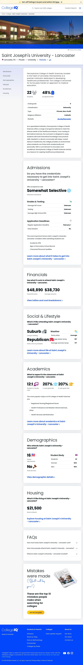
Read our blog (32, 637)
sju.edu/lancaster (64, 119)
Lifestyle (6, 84)
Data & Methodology (34, 640)
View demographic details (41, 477)
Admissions (7, 71)
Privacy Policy (36, 660)
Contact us (69, 640)
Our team (68, 637)
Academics (7, 89)
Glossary (30, 634)
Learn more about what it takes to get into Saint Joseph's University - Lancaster (48, 257)
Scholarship (31, 643)
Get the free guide (36, 612)
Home (3, 14)
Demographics (8, 80)
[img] (10, 9)
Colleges (8, 14)
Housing (6, 93)
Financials (6, 76)
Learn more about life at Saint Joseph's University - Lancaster (46, 351)
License (79, 50)
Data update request (54, 634)
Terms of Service (47, 660)
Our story (68, 634)
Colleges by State (33, 646)
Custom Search (71, 8)
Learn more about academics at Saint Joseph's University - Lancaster (46, 423)
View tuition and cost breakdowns (45, 300)
